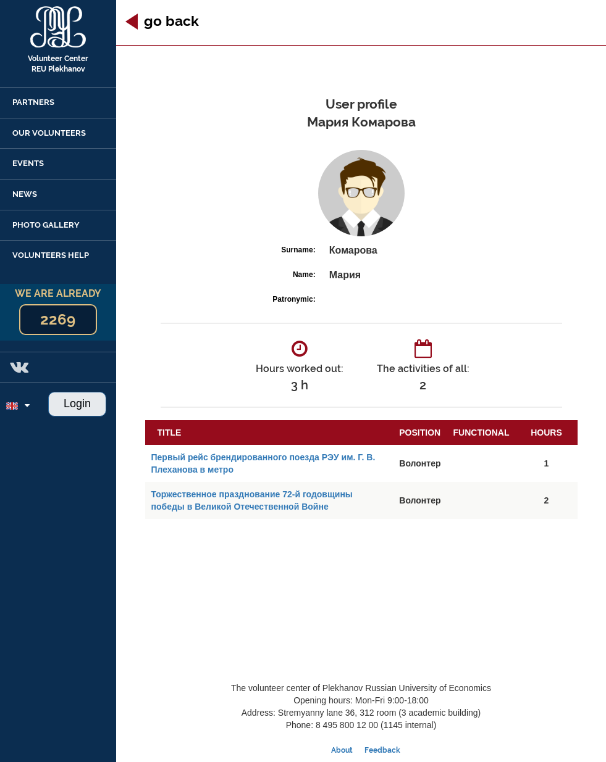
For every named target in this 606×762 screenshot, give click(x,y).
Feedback (382, 750)
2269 (57, 319)
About (342, 750)
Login (77, 403)
